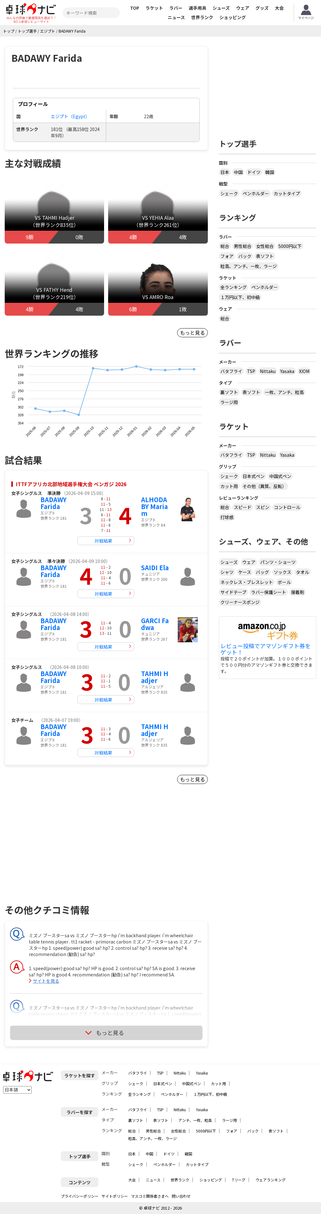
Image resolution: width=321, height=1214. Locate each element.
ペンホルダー (256, 193)
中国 (238, 172)
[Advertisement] (58, 852)
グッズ (262, 8)
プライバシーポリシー (79, 1196)
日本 (224, 172)
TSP (251, 371)
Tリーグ (238, 1179)
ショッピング (232, 17)
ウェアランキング (270, 1179)
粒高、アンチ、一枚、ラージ (248, 266)
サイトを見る (46, 981)
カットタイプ (287, 193)
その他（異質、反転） (265, 486)
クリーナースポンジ (240, 602)
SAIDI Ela (155, 567)
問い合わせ (181, 1196)
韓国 (269, 172)
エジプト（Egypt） (70, 116)
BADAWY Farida (53, 503)
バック (244, 256)
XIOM (304, 371)
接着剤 (297, 592)
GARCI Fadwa (155, 624)
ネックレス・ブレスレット (246, 582)
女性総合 (265, 246)
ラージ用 (229, 402)
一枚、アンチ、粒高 (284, 392)
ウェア (242, 8)
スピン (262, 507)
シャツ (227, 572)
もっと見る (192, 332)
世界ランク (202, 17)
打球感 (227, 517)
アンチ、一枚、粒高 (195, 1120)
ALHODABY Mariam (154, 506)
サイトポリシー (115, 1196)
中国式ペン (280, 476)
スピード (242, 507)
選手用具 (197, 8)
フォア (227, 256)
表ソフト (265, 256)
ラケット (154, 8)
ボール (284, 582)
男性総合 (242, 246)
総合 (224, 246)
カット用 (229, 486)
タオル (302, 572)
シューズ (221, 8)
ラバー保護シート (268, 592)
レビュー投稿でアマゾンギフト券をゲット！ (265, 649)
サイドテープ (233, 592)
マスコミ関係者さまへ (150, 1196)
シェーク (229, 193)
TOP (134, 8)
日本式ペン (254, 476)
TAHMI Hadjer (154, 677)
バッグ (262, 572)
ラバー (175, 8)
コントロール (287, 507)
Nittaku (268, 371)
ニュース (176, 17)
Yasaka (287, 371)
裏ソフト (229, 392)
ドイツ (253, 172)
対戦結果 (103, 541)
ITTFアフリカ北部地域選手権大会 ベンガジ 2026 (71, 484)
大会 (279, 8)
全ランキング (233, 287)
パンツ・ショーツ (278, 562)
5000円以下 (290, 246)
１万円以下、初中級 (240, 297)
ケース (244, 572)
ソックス (282, 572)
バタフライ (231, 371)
